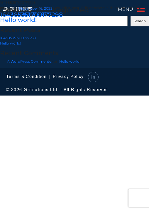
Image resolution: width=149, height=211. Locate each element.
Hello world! (18, 19)
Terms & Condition (26, 77)
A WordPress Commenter (30, 61)
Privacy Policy (68, 77)
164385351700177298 (18, 38)
